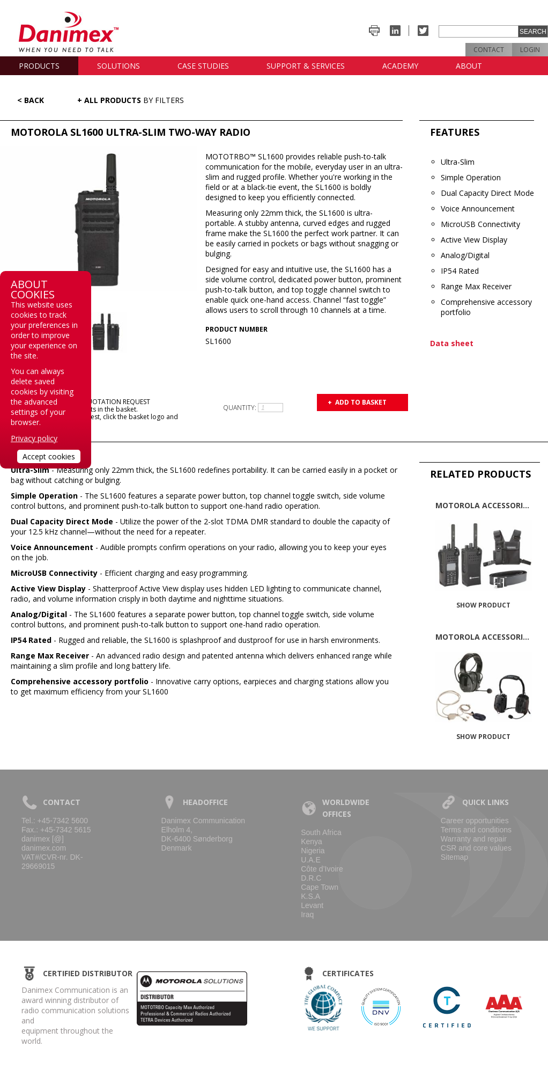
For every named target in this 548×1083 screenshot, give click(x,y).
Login (530, 49)
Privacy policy (34, 438)
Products (39, 66)
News (29, 84)
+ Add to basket (357, 402)
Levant (312, 905)
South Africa (321, 832)
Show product (483, 605)
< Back (30, 100)
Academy (400, 66)
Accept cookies (49, 456)
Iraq (307, 914)
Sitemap (454, 857)
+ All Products (130, 100)
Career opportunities (475, 820)
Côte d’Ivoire (322, 869)
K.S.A (310, 896)
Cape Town (319, 887)
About (469, 66)
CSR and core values (476, 848)
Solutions (118, 66)
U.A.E (311, 859)
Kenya (311, 841)
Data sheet (451, 343)
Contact (488, 49)
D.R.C (311, 878)
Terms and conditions (476, 829)
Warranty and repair (474, 839)
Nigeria (312, 850)
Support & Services (305, 66)
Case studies (203, 66)
